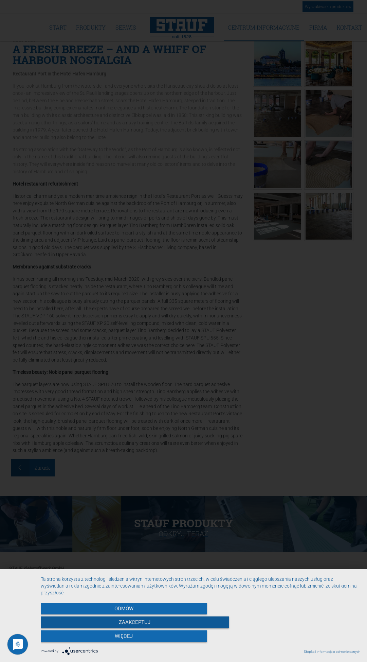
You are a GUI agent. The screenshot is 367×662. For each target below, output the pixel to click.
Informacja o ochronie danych (338, 652)
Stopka (309, 652)
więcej (312, 638)
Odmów (88, 638)
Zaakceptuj (200, 638)
